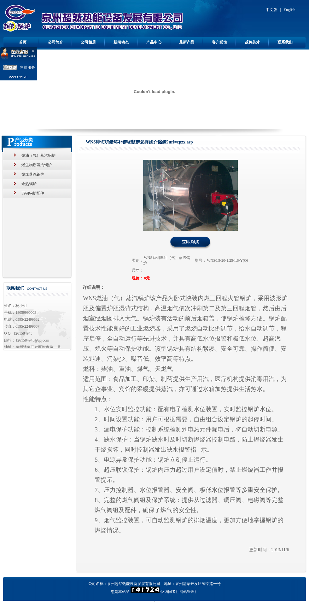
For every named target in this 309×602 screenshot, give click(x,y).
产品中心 (153, 42)
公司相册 (88, 42)
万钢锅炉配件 (32, 193)
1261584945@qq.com (32, 340)
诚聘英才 (252, 42)
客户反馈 (219, 42)
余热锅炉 (29, 184)
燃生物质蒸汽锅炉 (36, 165)
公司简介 (55, 42)
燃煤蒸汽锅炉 (32, 174)
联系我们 (285, 42)
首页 (22, 42)
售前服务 (27, 67)
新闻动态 (121, 42)
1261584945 (23, 333)
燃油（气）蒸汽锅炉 (38, 155)
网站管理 (187, 591)
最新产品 (186, 42)
